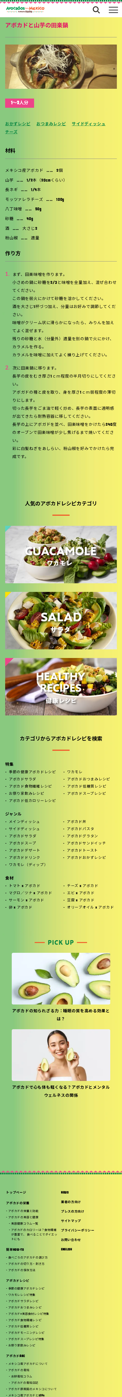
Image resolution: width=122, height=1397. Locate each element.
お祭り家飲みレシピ (26, 794)
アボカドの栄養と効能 (23, 1211)
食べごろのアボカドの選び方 (28, 1257)
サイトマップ (71, 1221)
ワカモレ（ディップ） (28, 865)
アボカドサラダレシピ (23, 1301)
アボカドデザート (24, 851)
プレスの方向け (72, 1211)
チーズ (11, 132)
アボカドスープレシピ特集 (26, 1339)
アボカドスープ (22, 843)
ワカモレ (75, 772)
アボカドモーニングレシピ (26, 1333)
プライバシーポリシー (78, 1230)
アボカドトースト (82, 851)
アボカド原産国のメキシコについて (32, 1389)
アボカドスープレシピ (86, 794)
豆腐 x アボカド (81, 900)
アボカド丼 (76, 822)
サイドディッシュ (89, 124)
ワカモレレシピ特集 (22, 1295)
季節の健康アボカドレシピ (32, 772)
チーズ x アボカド (83, 886)
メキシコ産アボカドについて (28, 1364)
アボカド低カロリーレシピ (32, 801)
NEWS (65, 1192)
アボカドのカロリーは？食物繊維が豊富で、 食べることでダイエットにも (34, 1235)
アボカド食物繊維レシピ (30, 786)
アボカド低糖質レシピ (87, 786)
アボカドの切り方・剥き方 (26, 1264)
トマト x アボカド (25, 886)
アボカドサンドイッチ (86, 843)
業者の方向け (71, 1202)
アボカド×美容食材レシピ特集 (28, 1314)
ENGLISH (66, 1249)
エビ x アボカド (81, 893)
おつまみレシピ (51, 124)
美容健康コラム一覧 (24, 1223)
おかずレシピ (18, 124)
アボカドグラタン (82, 836)
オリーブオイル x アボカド (90, 907)
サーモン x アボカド (26, 900)
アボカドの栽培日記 (24, 1383)
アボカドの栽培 (18, 1370)
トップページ (16, 1192)
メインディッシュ (24, 822)
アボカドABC (15, 1356)
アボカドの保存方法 (22, 1270)
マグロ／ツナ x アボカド (30, 893)
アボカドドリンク (24, 858)
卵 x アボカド (21, 907)
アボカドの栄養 (17, 1203)
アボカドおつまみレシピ (88, 779)
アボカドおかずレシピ (86, 858)
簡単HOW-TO (15, 1250)
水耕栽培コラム (21, 1376)
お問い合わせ (71, 1240)
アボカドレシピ (17, 1281)
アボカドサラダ (22, 779)
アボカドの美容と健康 (23, 1217)
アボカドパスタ (80, 829)
